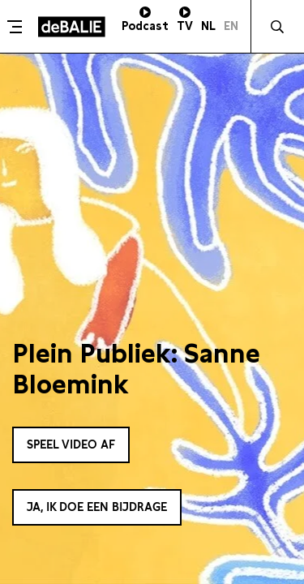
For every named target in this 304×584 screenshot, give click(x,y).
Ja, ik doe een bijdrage (97, 506)
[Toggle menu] (17, 26)
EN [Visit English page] (231, 25)
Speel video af (71, 444)
